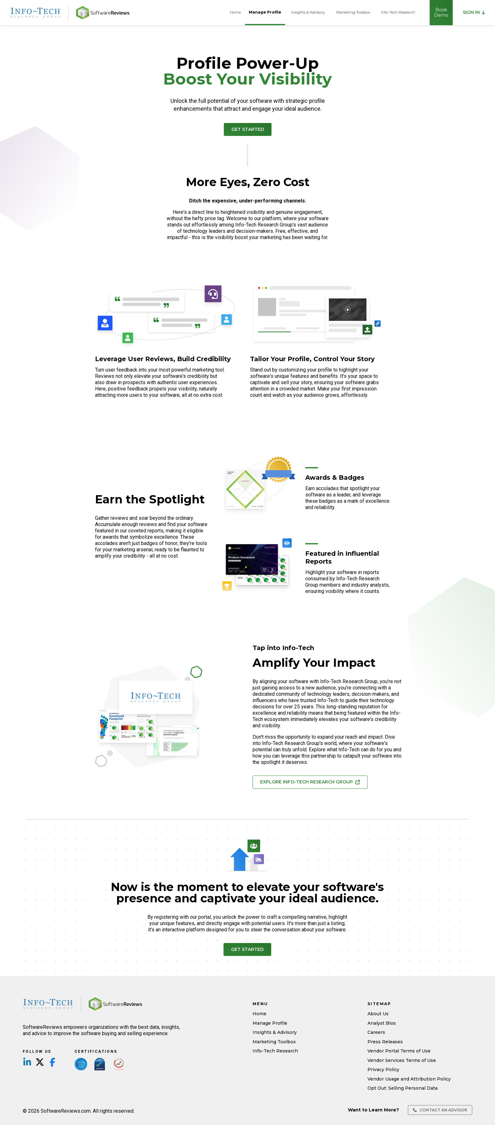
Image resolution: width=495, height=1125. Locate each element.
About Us (378, 1014)
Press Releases (385, 1042)
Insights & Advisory (308, 12)
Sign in (474, 12)
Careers (376, 1032)
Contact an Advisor (440, 1110)
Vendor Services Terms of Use (401, 1060)
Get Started (247, 129)
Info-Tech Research (398, 12)
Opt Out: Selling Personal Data (402, 1088)
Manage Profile (265, 12)
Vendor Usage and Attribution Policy (409, 1079)
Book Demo (441, 12)
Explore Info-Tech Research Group (310, 782)
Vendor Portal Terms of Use (399, 1051)
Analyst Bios (381, 1023)
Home (235, 12)
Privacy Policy (383, 1069)
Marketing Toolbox (353, 12)
